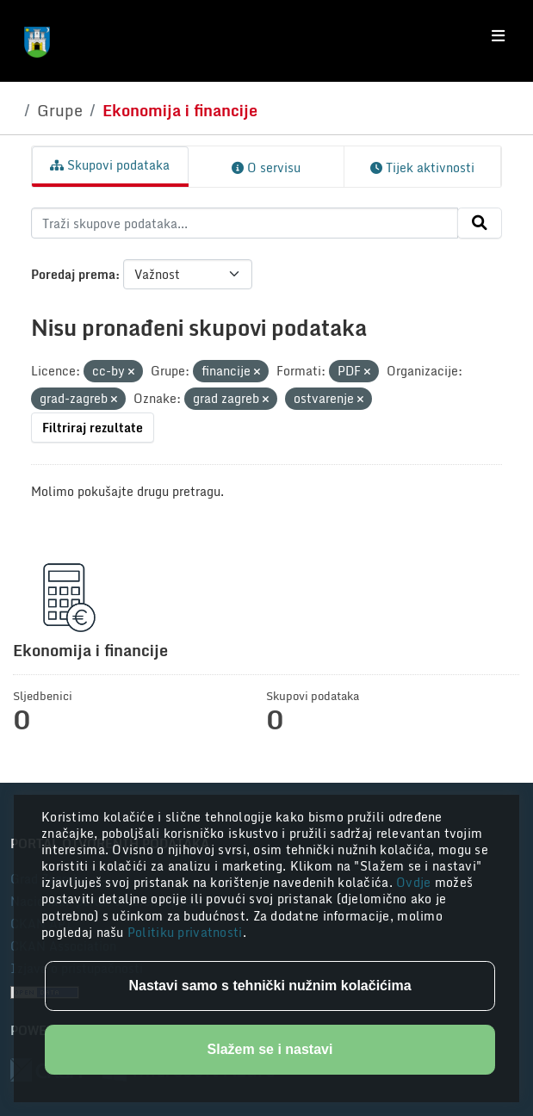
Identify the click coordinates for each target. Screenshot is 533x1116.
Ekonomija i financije (179, 110)
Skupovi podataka (110, 165)
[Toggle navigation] (498, 36)
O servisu (266, 167)
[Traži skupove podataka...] (244, 223)
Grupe (60, 110)
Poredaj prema (73, 274)
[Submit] (479, 223)
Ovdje (415, 882)
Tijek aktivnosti (422, 167)
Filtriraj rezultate (92, 427)
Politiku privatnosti (185, 932)
